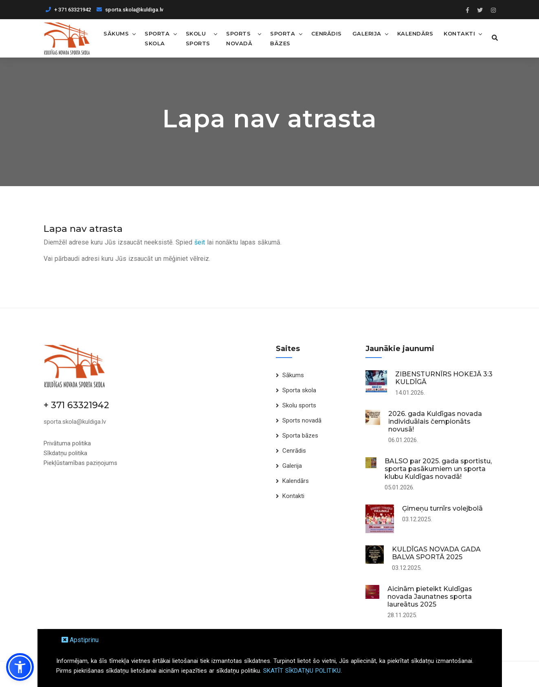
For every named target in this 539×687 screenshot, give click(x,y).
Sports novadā (239, 38)
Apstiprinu (80, 640)
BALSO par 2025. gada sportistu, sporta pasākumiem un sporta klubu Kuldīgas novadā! (438, 468)
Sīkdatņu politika (65, 452)
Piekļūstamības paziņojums (80, 462)
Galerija (364, 33)
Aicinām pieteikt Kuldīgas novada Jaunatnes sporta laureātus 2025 (429, 596)
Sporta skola (157, 38)
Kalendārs (413, 33)
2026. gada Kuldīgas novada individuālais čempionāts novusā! (435, 421)
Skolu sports (197, 38)
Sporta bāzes (280, 38)
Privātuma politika (67, 443)
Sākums (116, 33)
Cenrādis (324, 33)
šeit (199, 242)
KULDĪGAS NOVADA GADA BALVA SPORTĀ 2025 (436, 552)
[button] (20, 667)
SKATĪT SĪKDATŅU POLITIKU (302, 670)
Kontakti (457, 33)
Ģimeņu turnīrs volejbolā (442, 508)
